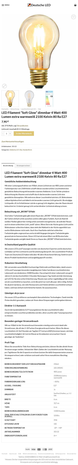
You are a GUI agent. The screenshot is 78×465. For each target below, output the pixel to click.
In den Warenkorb (24, 133)
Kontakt (5, 453)
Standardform (27, 150)
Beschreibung (8, 165)
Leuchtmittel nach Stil (28, 109)
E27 (18, 150)
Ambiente (13, 150)
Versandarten (71, 453)
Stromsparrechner (23, 165)
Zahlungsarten (60, 453)
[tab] (8, 165)
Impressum (13, 453)
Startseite (5, 109)
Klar (39, 109)
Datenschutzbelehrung (46, 453)
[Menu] (5, 5)
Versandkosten (22, 126)
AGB (19, 453)
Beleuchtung (14, 109)
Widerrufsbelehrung (29, 453)
